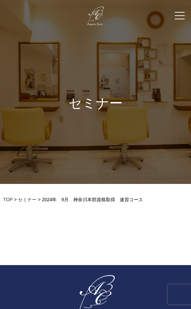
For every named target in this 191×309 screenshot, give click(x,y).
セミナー (96, 103)
